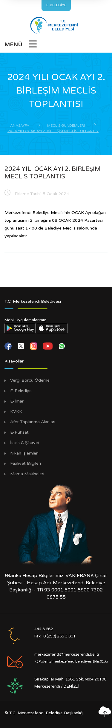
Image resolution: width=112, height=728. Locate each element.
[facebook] (8, 346)
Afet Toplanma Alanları (32, 422)
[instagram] (34, 346)
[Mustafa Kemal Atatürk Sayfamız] (56, 524)
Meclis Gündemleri (66, 125)
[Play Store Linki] (20, 328)
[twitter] (21, 346)
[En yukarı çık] (104, 711)
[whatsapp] (61, 346)
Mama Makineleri (27, 474)
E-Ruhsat (19, 432)
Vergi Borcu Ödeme (30, 380)
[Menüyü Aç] (21, 46)
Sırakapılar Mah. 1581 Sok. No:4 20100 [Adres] (70, 679)
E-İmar (17, 401)
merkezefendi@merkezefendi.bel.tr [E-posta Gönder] (66, 654)
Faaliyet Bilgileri (25, 463)
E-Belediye (21, 391)
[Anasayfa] (56, 25)
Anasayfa (19, 125)
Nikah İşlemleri (24, 453)
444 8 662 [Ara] (43, 629)
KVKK (16, 411)
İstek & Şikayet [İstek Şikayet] (25, 443)
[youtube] (48, 346)
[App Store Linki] (52, 328)
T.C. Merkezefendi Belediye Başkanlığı (46, 712)
